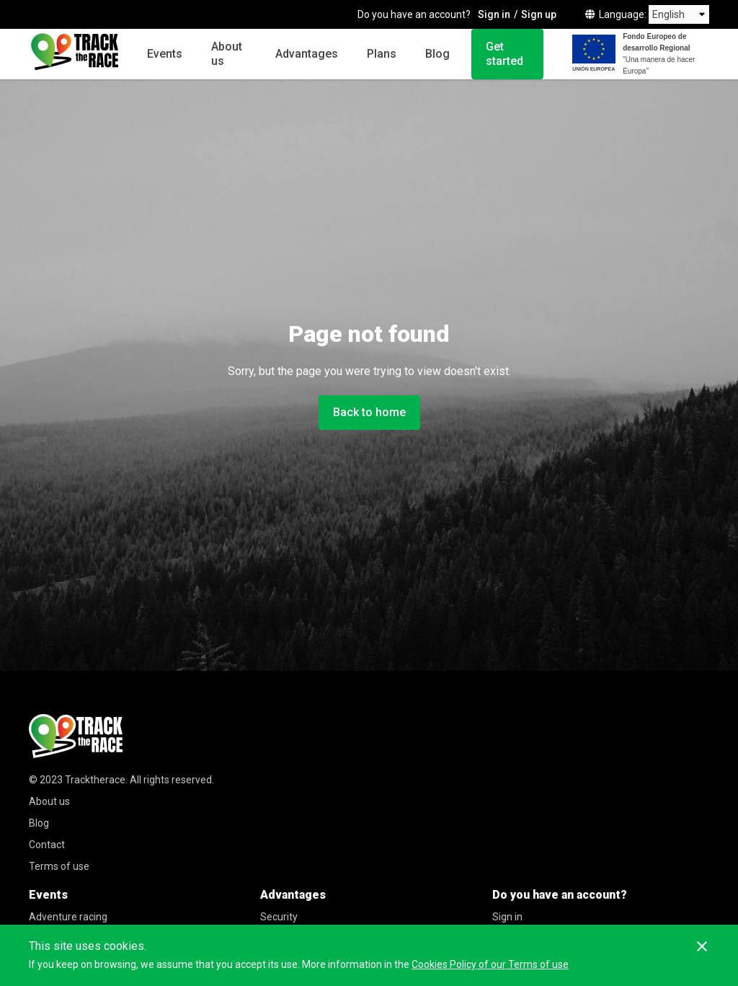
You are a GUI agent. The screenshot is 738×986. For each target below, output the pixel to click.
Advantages (306, 54)
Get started (504, 54)
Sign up (538, 14)
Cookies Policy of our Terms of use (490, 964)
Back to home (369, 412)
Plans (381, 54)
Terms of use (59, 866)
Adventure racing (68, 917)
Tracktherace (95, 779)
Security (279, 917)
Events (164, 54)
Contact (47, 844)
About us (226, 54)
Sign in (494, 14)
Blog (437, 54)
